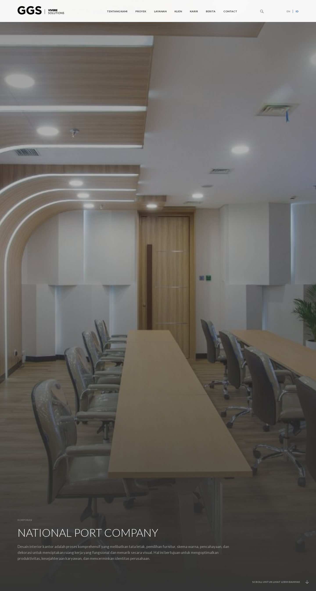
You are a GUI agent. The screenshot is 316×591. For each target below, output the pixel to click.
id (297, 11)
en (288, 11)
